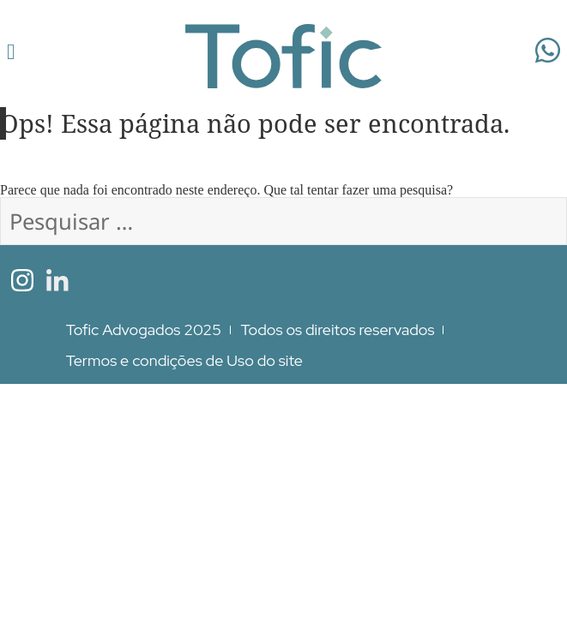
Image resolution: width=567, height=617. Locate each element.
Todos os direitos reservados (338, 329)
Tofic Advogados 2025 (143, 329)
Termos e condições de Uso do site (184, 360)
